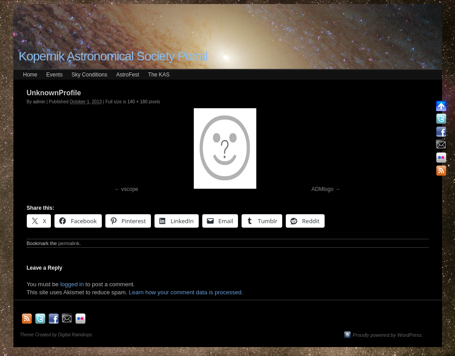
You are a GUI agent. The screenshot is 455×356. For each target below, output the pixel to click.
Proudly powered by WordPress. (388, 335)
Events (54, 75)
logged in (72, 284)
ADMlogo (323, 189)
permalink (68, 243)
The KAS (159, 75)
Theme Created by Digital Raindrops (56, 334)
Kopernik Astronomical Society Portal (113, 56)
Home (30, 75)
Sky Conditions (89, 75)
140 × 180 (137, 101)
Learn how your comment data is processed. (186, 292)
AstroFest (127, 75)
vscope (129, 189)
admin (39, 101)
